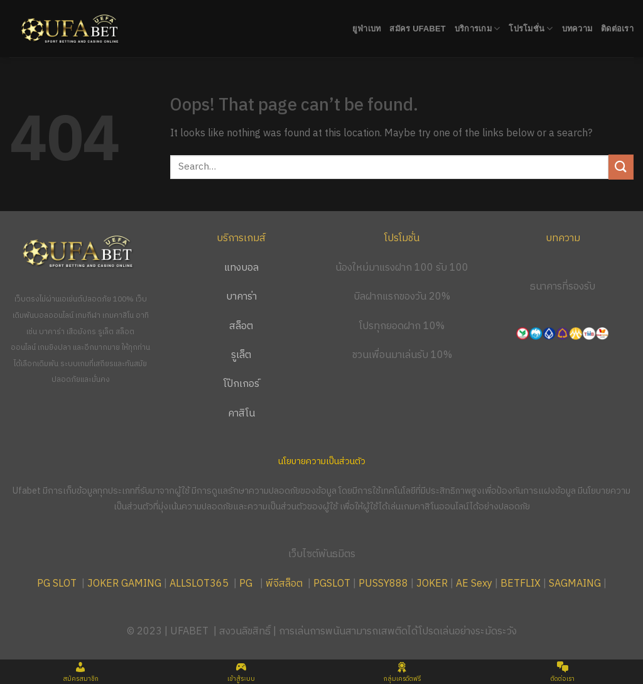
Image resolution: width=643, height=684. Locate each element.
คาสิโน (241, 413)
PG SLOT (57, 583)
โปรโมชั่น (531, 29)
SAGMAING (575, 583)
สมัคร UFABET (417, 28)
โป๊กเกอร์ (241, 384)
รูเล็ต (241, 355)
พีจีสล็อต (285, 583)
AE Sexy (474, 583)
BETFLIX (520, 583)
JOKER (432, 583)
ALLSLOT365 (199, 583)
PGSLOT (331, 583)
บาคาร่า (241, 296)
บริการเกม (477, 29)
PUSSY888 (383, 583)
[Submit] (621, 167)
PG (245, 583)
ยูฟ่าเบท (366, 28)
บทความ (577, 28)
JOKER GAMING (124, 583)
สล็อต (241, 326)
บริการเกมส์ (241, 238)
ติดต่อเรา (617, 28)
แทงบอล (241, 267)
